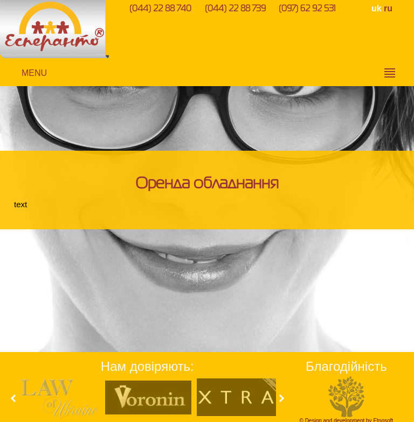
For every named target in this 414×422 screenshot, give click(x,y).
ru (388, 8)
